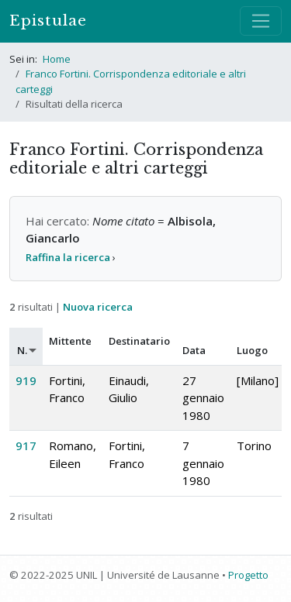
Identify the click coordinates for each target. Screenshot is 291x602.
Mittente (70, 341)
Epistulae (48, 20)
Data (194, 350)
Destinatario (139, 341)
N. (22, 350)
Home (57, 59)
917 (26, 445)
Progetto (248, 575)
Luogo (252, 350)
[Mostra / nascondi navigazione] (261, 21)
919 (26, 380)
